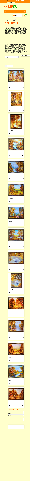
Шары (9, 420)
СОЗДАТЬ (22, 0)
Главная (7, 20)
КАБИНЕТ (17, 0)
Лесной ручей (11, 380)
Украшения (10, 411)
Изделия (9, 413)
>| (11, 65)
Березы (10, 107)
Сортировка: (7, 55)
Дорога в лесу (11, 221)
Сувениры (9, 415)
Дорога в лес (11, 198)
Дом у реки (11, 130)
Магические (10, 418)
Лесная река (11, 334)
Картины (13, 20)
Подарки (9, 417)
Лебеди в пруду (11, 289)
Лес (9, 312)
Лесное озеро (11, 357)
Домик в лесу (11, 153)
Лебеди (10, 266)
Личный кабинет (10, 2)
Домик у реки (11, 175)
